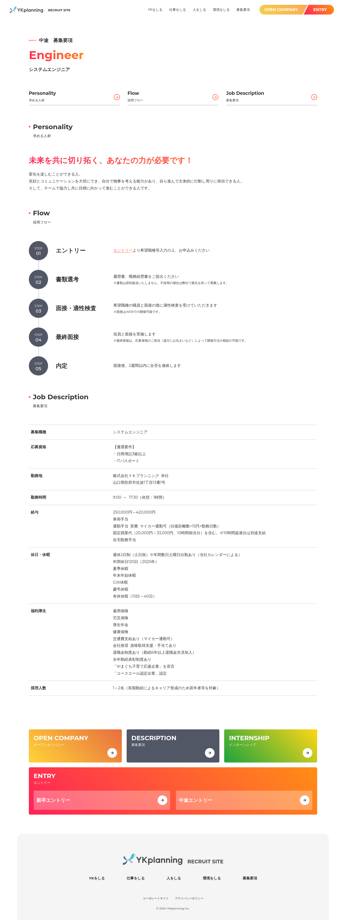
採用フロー (173, 95)
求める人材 (74, 95)
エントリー (123, 250)
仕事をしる (136, 877)
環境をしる (212, 877)
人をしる (174, 877)
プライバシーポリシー (189, 898)
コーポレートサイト (156, 898)
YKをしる (97, 877)
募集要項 (271, 95)
